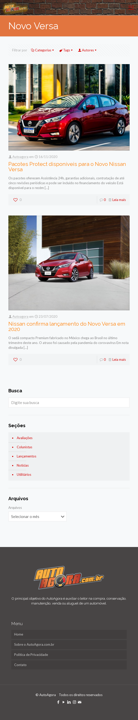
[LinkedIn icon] (69, 702)
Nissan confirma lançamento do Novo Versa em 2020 (66, 326)
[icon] (80, 702)
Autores (87, 50)
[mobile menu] (131, 7)
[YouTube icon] (64, 702)
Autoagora (20, 157)
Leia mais (119, 200)
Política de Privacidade (31, 655)
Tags (66, 50)
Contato (20, 665)
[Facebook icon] (58, 702)
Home (18, 634)
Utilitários (24, 474)
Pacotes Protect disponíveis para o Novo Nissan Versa (67, 166)
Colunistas (24, 447)
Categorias (43, 50)
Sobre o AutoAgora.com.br (34, 644)
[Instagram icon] (74, 702)
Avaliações (24, 438)
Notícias (23, 465)
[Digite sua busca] (69, 402)
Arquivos (15, 508)
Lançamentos (26, 456)
